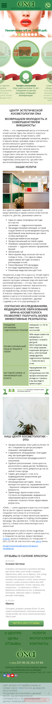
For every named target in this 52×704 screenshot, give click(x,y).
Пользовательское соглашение (26, 669)
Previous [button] (4, 24)
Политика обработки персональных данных (26, 667)
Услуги (38, 633)
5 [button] (29, 34)
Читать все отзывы (26, 623)
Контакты (39, 644)
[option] (26, 23)
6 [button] (32, 34)
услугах (6, 538)
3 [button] (22, 34)
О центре (12, 633)
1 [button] (15, 34)
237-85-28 (23, 662)
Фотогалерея (40, 638)
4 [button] (25, 34)
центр (38, 541)
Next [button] (48, 24)
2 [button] (19, 34)
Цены (13, 638)
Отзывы (13, 644)
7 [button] (35, 34)
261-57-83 (37, 662)
